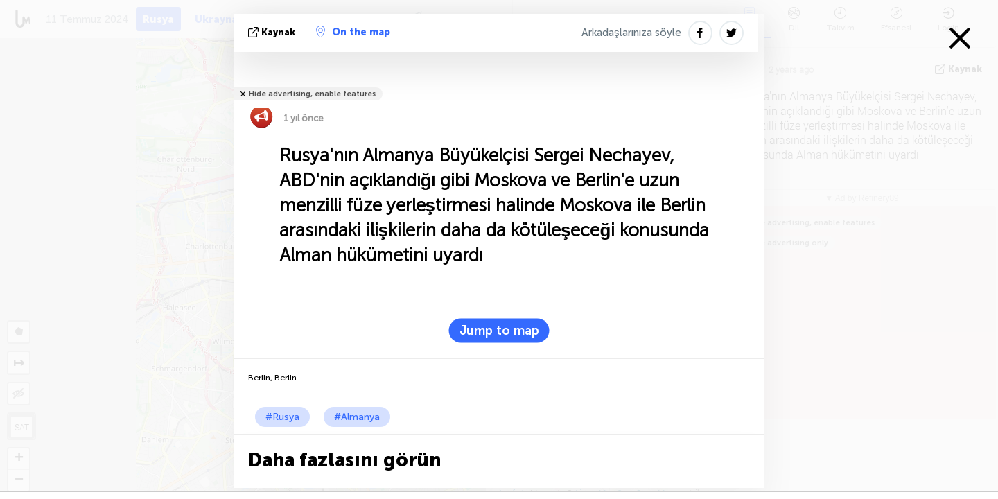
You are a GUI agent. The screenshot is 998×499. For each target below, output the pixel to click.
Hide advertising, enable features (312, 93)
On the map (353, 32)
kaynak (273, 32)
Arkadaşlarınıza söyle (631, 32)
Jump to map (499, 330)
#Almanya (357, 417)
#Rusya (282, 417)
